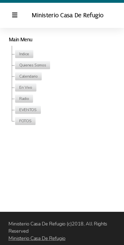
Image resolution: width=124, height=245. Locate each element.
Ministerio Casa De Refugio (36, 238)
